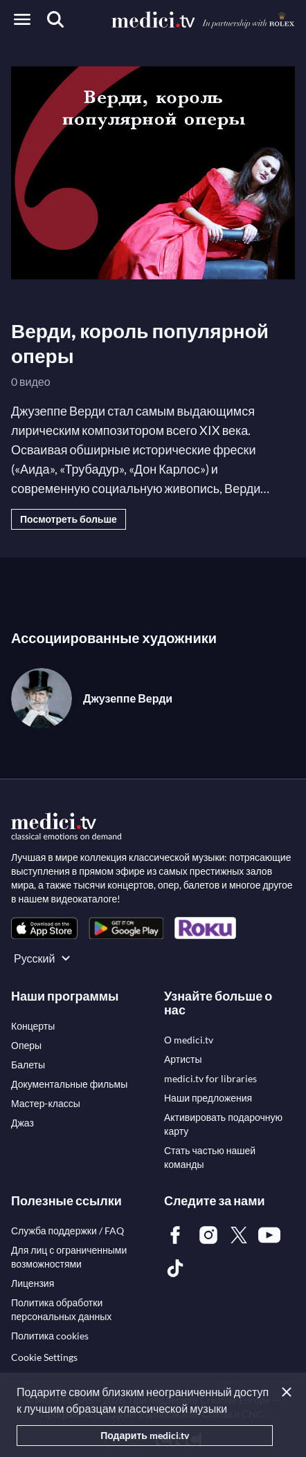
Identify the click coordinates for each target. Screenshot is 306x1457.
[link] (44, 928)
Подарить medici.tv (144, 1435)
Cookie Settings (44, 1357)
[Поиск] (55, 19)
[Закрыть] (289, 1392)
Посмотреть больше (68, 519)
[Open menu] (22, 19)
